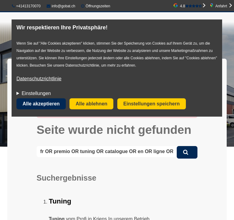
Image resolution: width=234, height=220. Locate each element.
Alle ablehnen (91, 103)
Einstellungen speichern (151, 103)
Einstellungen (36, 93)
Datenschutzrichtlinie (39, 78)
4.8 (191, 6)
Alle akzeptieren (41, 103)
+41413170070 (26, 6)
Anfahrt (221, 6)
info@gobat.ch (61, 6)
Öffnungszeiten (98, 6)
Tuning (60, 201)
